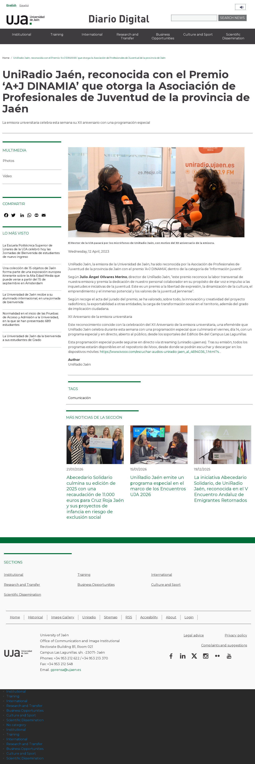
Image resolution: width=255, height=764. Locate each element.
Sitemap (110, 617)
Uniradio (89, 617)
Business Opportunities (96, 585)
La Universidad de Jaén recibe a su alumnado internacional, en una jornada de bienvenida (31, 298)
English (11, 5)
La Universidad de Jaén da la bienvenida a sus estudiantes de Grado (32, 338)
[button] (156, 194)
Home (5, 57)
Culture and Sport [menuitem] (198, 34)
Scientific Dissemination (22, 595)
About (171, 617)
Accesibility (149, 617)
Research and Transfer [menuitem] (127, 36)
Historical (35, 617)
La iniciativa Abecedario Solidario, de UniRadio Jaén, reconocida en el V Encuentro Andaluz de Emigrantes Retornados (221, 489)
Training (83, 575)
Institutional (13, 575)
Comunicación (79, 398)
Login (188, 617)
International (161, 575)
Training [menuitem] (56, 34)
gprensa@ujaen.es (66, 670)
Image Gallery (62, 617)
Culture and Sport (166, 585)
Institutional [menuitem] (21, 34)
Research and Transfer (22, 585)
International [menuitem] (92, 34)
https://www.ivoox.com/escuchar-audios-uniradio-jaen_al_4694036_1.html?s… (160, 352)
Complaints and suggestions (224, 645)
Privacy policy (236, 635)
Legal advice (194, 635)
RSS (129, 617)
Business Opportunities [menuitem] (163, 36)
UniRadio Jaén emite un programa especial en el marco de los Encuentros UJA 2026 (158, 486)
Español (24, 5)
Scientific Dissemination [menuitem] (233, 36)
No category (16, 725)
